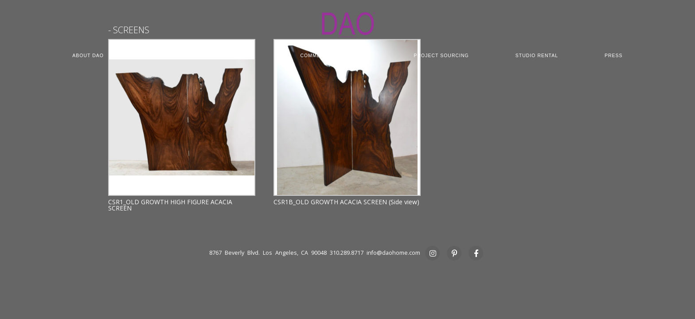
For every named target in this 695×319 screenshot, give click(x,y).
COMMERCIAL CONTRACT (333, 55)
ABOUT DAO (88, 55)
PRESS (614, 55)
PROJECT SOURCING (441, 55)
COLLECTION (167, 55)
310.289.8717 (346, 253)
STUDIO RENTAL (536, 55)
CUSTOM (242, 55)
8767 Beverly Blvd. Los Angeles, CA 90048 (268, 253)
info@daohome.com (393, 253)
